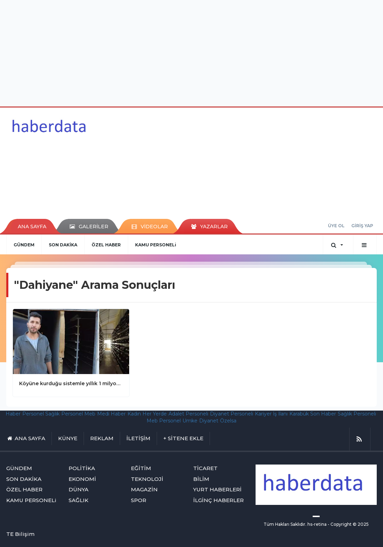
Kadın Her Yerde (147, 414)
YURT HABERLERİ (217, 489)
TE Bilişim (20, 534)
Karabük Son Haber (312, 414)
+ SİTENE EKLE (183, 438)
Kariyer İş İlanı (271, 414)
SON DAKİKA (63, 244)
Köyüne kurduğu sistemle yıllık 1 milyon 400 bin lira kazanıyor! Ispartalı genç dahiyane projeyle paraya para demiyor (71, 383)
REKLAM (102, 438)
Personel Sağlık (41, 414)
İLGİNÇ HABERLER (218, 500)
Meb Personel (164, 421)
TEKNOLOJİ (147, 479)
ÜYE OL (336, 225)
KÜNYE (67, 438)
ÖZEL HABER (106, 244)
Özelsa (228, 421)
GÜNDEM (24, 244)
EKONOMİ (82, 479)
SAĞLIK (78, 500)
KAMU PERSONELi (155, 244)
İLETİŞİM (138, 438)
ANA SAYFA (32, 226)
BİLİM (201, 479)
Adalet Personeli (188, 414)
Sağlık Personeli (357, 414)
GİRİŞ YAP (362, 225)
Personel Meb (78, 414)
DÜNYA (78, 489)
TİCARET (205, 468)
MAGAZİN (144, 489)
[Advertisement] (192, 52)
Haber (13, 414)
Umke (189, 421)
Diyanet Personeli (231, 414)
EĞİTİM (141, 468)
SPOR (138, 500)
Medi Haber (111, 414)
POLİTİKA (82, 468)
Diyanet (208, 421)
